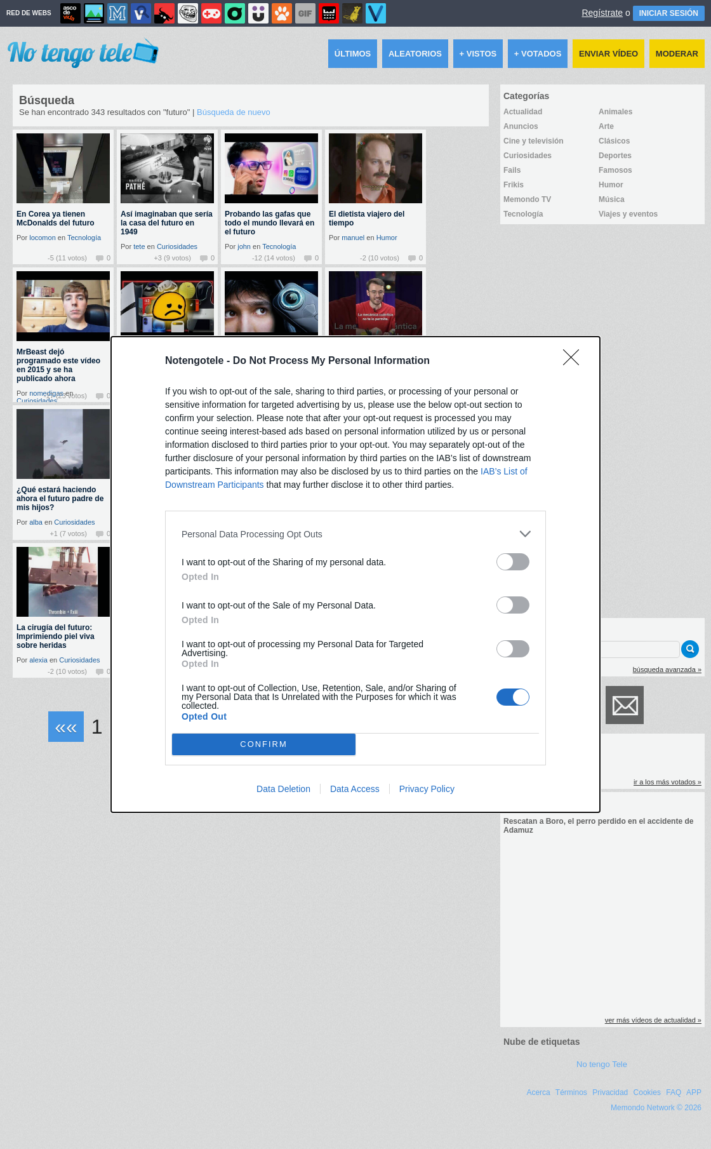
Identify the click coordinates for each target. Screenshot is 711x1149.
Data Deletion (283, 789)
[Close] (575, 361)
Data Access (355, 789)
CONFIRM (264, 744)
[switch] (512, 561)
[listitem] (355, 534)
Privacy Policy (427, 789)
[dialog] (355, 574)
